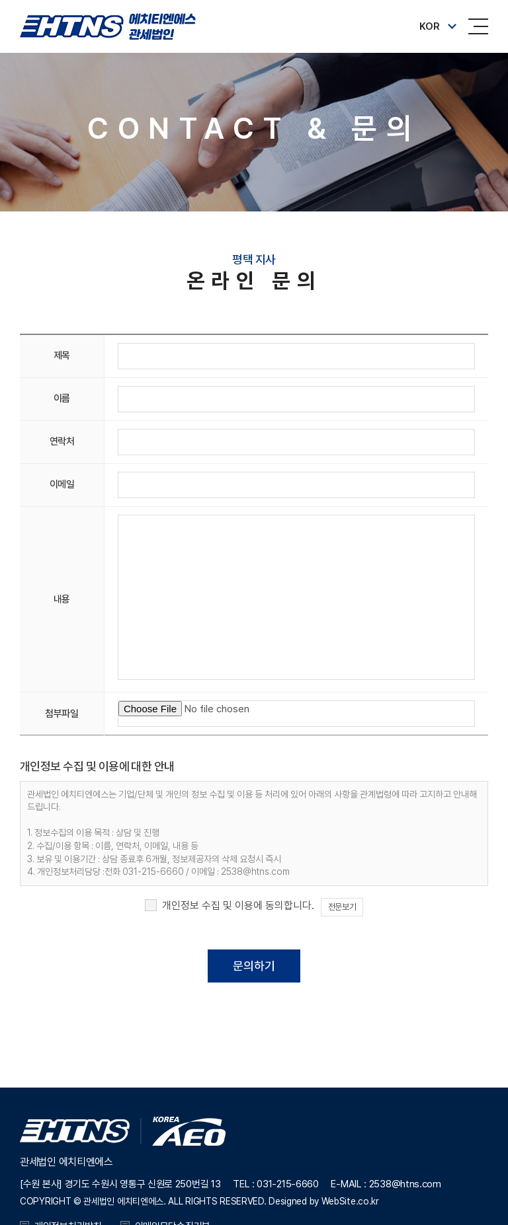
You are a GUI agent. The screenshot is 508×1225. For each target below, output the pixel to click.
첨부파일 (61, 714)
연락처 (62, 441)
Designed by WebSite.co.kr (324, 1201)
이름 (62, 398)
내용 (62, 599)
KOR (429, 26)
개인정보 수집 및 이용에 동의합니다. (238, 905)
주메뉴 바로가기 (0, 0)
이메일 (62, 484)
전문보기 (342, 907)
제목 (62, 355)
